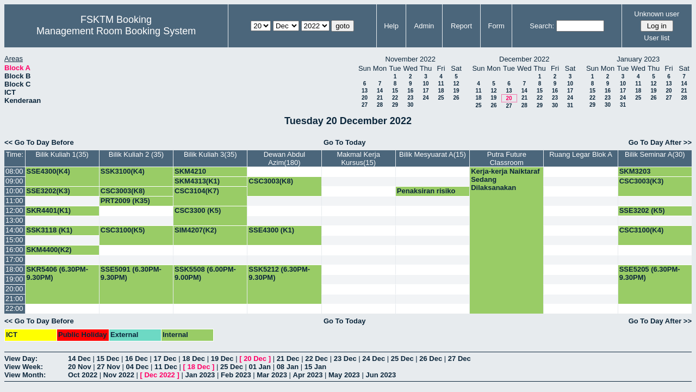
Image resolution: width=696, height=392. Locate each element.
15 (395, 91)
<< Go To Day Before (39, 142)
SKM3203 (635, 171)
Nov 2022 (118, 375)
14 (380, 91)
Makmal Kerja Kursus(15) (358, 158)
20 (365, 98)
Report (461, 26)
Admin (424, 26)
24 (425, 98)
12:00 (14, 210)
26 (456, 98)
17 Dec (165, 358)
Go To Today (345, 142)
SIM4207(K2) (195, 230)
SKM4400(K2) (49, 250)
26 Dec (430, 358)
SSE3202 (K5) (642, 210)
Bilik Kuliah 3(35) (210, 154)
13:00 (14, 220)
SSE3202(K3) (48, 191)
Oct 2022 (82, 375)
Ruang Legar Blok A (580, 154)
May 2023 (344, 375)
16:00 (14, 250)
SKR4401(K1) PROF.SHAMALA (55, 214)
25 (441, 98)
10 (425, 84)
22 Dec (316, 358)
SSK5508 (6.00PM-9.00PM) (205, 273)
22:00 (14, 308)
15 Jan (315, 367)
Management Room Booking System (116, 31)
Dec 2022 (159, 375)
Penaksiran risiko (426, 191)
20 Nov (79, 367)
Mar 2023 (272, 375)
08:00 (14, 171)
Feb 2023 (236, 375)
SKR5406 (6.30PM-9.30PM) (57, 273)
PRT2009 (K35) (125, 201)
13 (365, 91)
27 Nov (108, 367)
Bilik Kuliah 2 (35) (136, 154)
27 (365, 105)
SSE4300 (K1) (271, 230)
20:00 (14, 289)
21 (380, 98)
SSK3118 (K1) (50, 230)
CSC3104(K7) (197, 191)
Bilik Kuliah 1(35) (62, 154)
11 (441, 84)
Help (391, 26)
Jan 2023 (200, 375)
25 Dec (402, 358)
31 (570, 105)
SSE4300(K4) (48, 171)
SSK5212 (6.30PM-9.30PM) (279, 273)
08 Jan (288, 367)
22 (395, 98)
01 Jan (260, 367)
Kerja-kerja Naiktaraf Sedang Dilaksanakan (505, 179)
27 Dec (459, 358)
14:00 (14, 230)
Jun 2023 (380, 375)
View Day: (21, 358)
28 (380, 105)
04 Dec (137, 367)
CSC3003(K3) (641, 181)
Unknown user (656, 14)
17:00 (14, 259)
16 (410, 91)
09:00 (14, 181)
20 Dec (255, 358)
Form (496, 26)
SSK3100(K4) (123, 171)
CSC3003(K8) (270, 181)
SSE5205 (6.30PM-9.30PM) (649, 273)
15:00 (14, 240)
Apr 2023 (308, 375)
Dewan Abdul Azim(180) (285, 158)
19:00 (14, 279)
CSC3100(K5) (123, 230)
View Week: (23, 367)
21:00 (14, 299)
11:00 (14, 201)
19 (456, 91)
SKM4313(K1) (197, 181)
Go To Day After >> (660, 142)
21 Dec (288, 358)
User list (656, 38)
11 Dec (165, 367)
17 (425, 91)
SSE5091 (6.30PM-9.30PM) (131, 273)
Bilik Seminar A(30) (655, 154)
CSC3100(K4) (641, 230)
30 (410, 105)
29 (395, 105)
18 (441, 91)
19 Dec (222, 358)
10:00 (14, 191)
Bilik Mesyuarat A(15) (432, 154)
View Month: (25, 375)
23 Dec (345, 358)
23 (410, 98)
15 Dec (108, 358)
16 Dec (136, 358)
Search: (542, 26)
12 (456, 84)
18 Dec (193, 358)
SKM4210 (190, 171)
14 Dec (79, 358)
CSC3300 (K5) (198, 210)
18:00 (14, 269)
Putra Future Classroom (506, 158)
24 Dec (373, 358)
